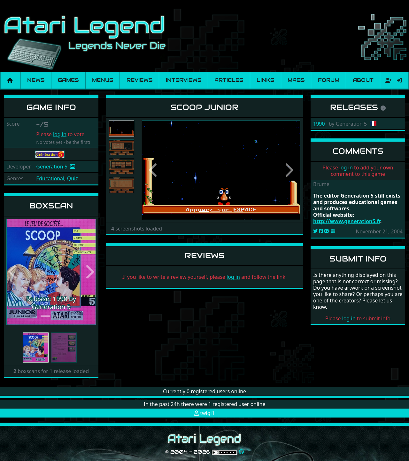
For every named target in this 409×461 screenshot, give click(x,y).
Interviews (183, 80)
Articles (228, 80)
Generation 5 (51, 166)
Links (265, 80)
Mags (296, 80)
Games (68, 80)
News (35, 80)
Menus (102, 80)
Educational (50, 178)
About (363, 80)
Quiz (72, 178)
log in (59, 134)
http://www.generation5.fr (346, 221)
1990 (319, 123)
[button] (13, 272)
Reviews (139, 80)
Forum (328, 80)
